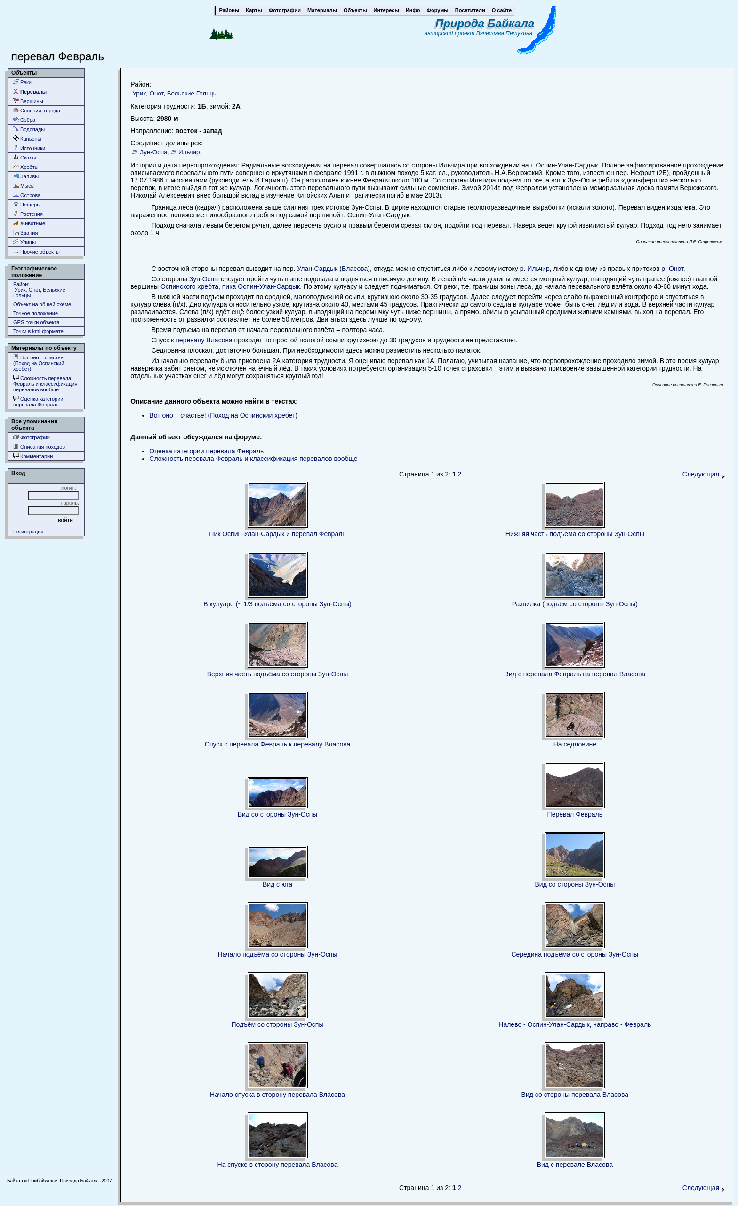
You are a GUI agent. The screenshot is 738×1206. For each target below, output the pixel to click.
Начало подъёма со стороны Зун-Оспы (277, 954)
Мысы (24, 185)
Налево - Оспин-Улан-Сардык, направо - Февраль (574, 1024)
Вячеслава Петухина (504, 33)
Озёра (24, 120)
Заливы (26, 176)
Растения (28, 214)
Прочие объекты (36, 251)
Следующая (703, 474)
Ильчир (189, 152)
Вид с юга (277, 884)
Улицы (24, 242)
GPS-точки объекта (36, 322)
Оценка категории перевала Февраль (38, 401)
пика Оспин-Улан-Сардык (261, 286)
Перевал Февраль (574, 814)
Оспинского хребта (189, 286)
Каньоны (27, 138)
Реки (22, 82)
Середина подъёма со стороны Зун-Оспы (574, 954)
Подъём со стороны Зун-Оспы (278, 1024)
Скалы (24, 157)
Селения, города (36, 110)
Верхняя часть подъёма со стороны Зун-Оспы (277, 674)
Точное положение (35, 313)
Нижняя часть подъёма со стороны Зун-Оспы (574, 534)
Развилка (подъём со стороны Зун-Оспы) (575, 604)
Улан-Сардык (317, 268)
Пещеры (26, 204)
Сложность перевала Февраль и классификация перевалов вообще (45, 383)
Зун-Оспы (204, 279)
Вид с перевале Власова (575, 1164)
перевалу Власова (204, 340)
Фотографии (31, 437)
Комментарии (33, 456)
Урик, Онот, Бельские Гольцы (174, 93)
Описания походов (39, 447)
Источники (29, 148)
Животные (29, 223)
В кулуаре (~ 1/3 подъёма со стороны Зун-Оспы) (277, 604)
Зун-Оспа (154, 152)
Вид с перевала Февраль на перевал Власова (575, 674)
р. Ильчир (535, 268)
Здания (25, 233)
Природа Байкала (484, 23)
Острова (26, 195)
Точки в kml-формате (38, 331)
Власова (355, 268)
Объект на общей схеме (42, 304)
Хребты (26, 167)
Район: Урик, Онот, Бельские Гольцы (39, 289)
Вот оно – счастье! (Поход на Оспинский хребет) (39, 363)
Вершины (28, 101)
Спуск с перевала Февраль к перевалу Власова (277, 744)
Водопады (29, 129)
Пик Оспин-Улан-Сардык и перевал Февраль (277, 534)
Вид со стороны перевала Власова (575, 1094)
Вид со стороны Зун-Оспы (278, 814)
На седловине (575, 744)
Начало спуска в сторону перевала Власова (277, 1094)
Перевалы (30, 91)
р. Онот (672, 268)
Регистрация (28, 531)
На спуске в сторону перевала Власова (277, 1164)
